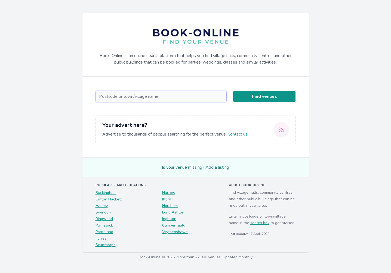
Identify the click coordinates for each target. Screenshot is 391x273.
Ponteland (104, 231)
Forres (101, 238)
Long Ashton (173, 212)
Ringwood (104, 218)
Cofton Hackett (109, 199)
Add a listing (217, 167)
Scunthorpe (106, 244)
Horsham (170, 205)
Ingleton (169, 218)
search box (259, 222)
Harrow (168, 192)
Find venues (264, 96)
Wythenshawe (175, 231)
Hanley (102, 205)
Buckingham (106, 192)
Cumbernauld (173, 225)
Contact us (238, 134)
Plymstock (104, 225)
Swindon (103, 212)
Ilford (166, 199)
